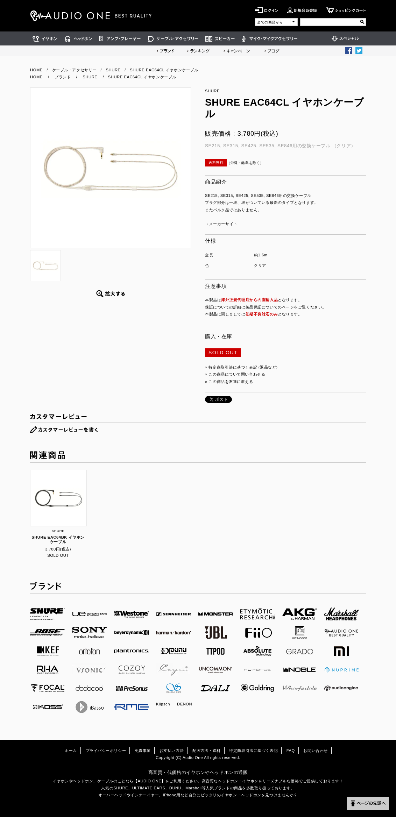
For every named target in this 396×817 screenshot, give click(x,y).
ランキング (198, 50)
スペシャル (347, 38)
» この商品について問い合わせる (235, 374)
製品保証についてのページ (270, 307)
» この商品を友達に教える (229, 381)
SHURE (113, 70)
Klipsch (163, 704)
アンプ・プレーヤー (120, 38)
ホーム (71, 750)
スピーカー (220, 38)
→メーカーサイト (221, 224)
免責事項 (143, 750)
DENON (184, 704)
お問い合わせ (315, 750)
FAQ (291, 750)
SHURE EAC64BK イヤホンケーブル (58, 539)
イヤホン (46, 38)
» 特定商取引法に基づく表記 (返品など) (241, 367)
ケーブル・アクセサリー (173, 38)
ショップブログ (272, 50)
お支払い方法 (172, 750)
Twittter (358, 50)
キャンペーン (236, 50)
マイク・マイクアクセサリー (269, 38)
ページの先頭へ (368, 803)
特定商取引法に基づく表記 (253, 750)
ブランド (165, 50)
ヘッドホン (79, 38)
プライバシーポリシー (106, 750)
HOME (36, 70)
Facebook (348, 50)
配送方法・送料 (206, 750)
